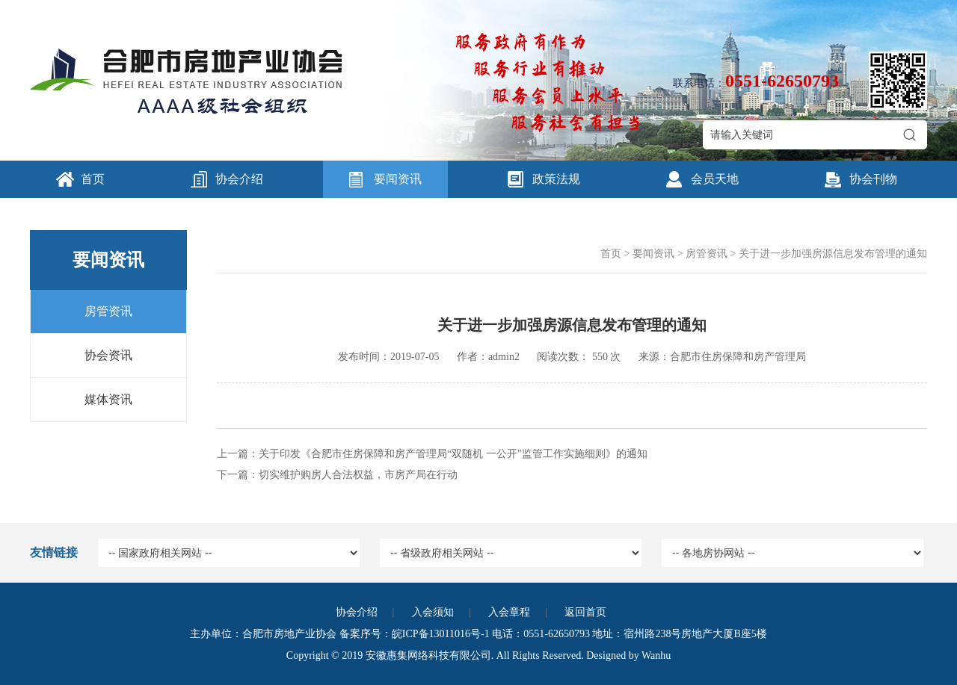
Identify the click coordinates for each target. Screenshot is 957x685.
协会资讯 (108, 355)
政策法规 (556, 179)
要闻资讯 (398, 179)
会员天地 (715, 179)
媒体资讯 (108, 399)
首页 (93, 179)
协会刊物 (873, 179)
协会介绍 (239, 179)
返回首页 (585, 612)
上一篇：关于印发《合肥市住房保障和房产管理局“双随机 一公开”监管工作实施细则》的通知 (432, 453)
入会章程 (509, 612)
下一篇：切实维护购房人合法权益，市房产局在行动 (337, 474)
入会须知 (433, 612)
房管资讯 (108, 311)
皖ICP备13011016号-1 (441, 633)
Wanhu (656, 655)
